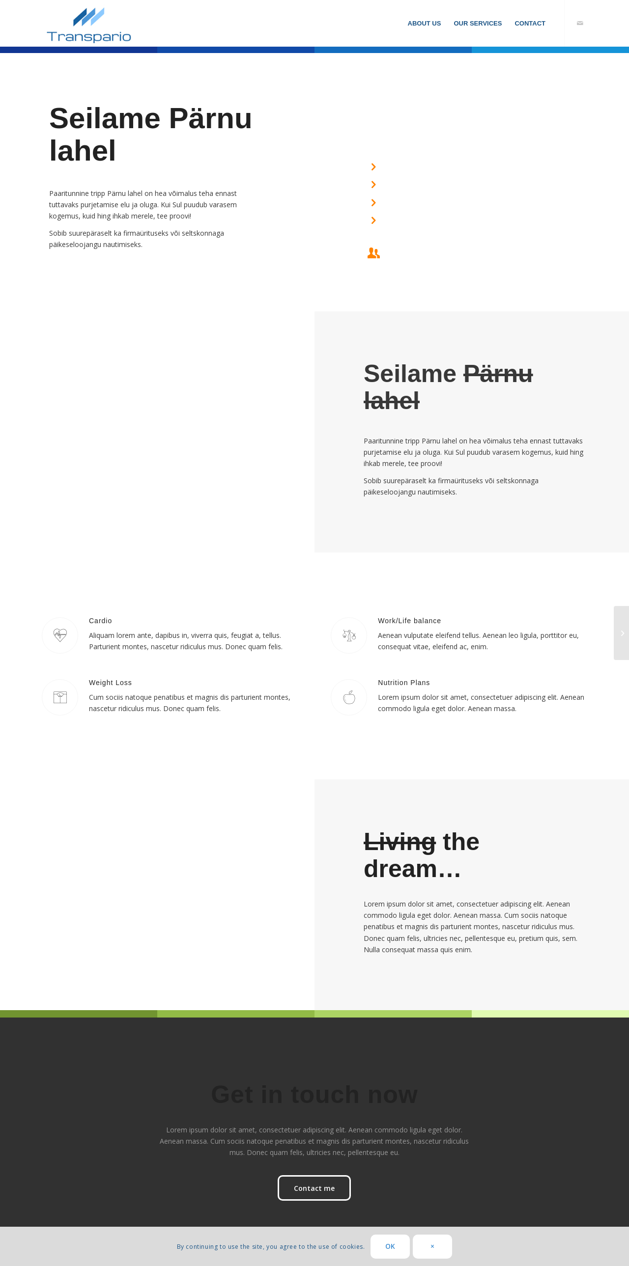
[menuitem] (424, 23)
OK (390, 1246)
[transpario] (90, 23)
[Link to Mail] (579, 23)
